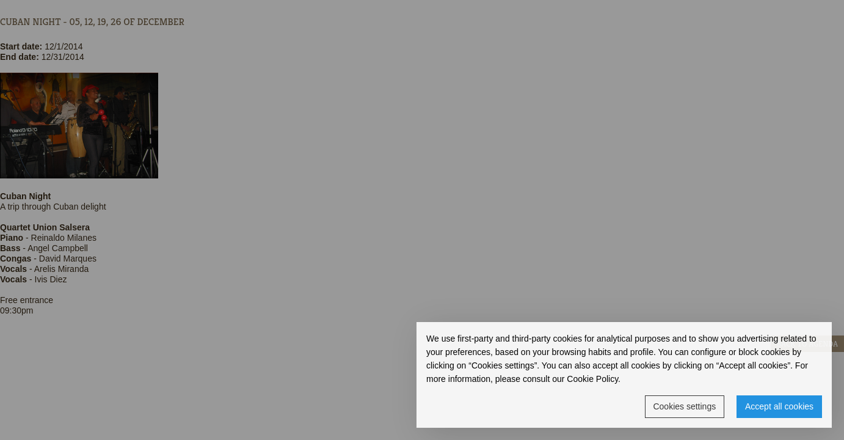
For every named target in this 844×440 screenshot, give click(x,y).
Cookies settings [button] (684, 406)
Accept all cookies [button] (779, 406)
